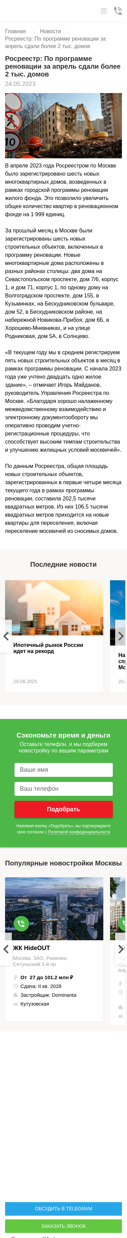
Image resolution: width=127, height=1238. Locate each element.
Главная (15, 31)
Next (121, 636)
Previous (6, 636)
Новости (50, 31)
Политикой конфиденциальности (79, 832)
